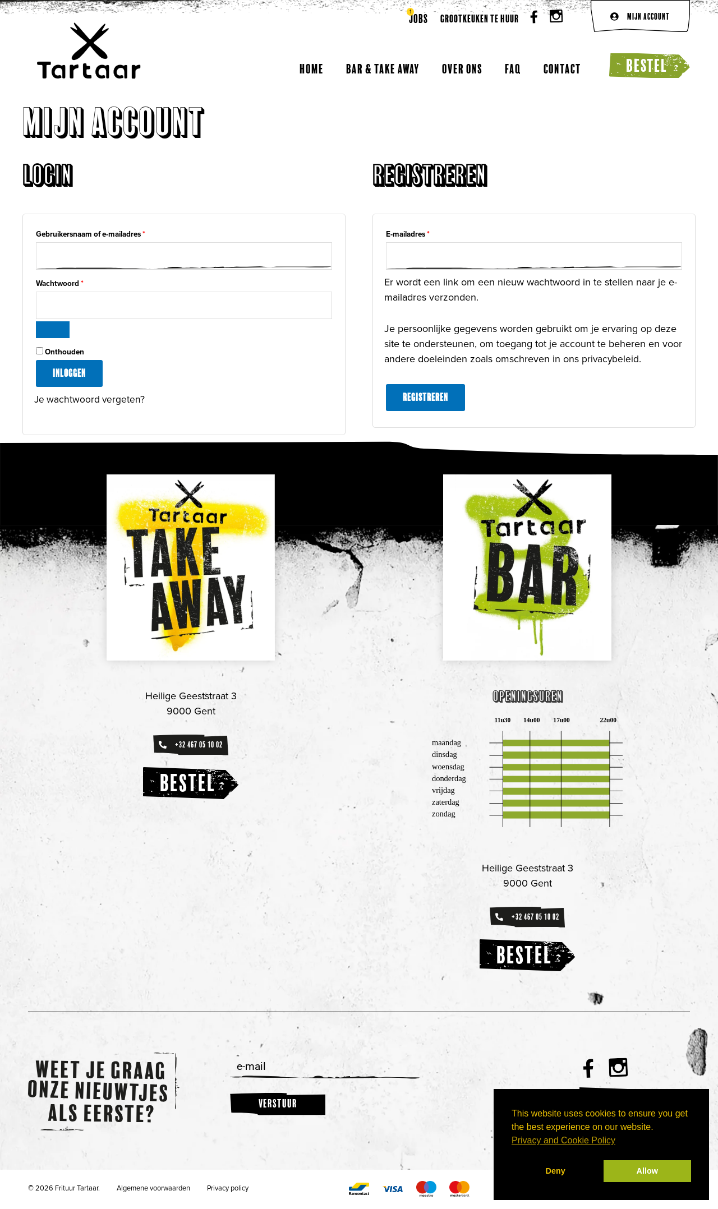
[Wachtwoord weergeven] (53, 330)
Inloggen (69, 374)
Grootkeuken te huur (479, 19)
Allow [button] (647, 1170)
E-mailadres (419, 233)
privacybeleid (611, 359)
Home (312, 69)
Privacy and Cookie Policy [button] (563, 1140)
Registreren (425, 398)
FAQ (513, 69)
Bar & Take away (383, 69)
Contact (562, 69)
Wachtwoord (71, 283)
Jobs (418, 18)
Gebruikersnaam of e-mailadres (102, 233)
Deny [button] (555, 1170)
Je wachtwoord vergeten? (90, 400)
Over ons (462, 69)
